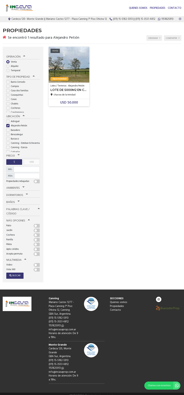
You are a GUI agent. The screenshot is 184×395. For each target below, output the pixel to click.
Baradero (14, 127)
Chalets (13, 101)
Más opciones (17, 217)
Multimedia (16, 256)
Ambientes (15, 185)
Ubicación (15, 113)
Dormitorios (17, 192)
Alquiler (13, 63)
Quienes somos (138, 8)
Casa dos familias (18, 87)
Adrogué (14, 118)
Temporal (14, 68)
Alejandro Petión (17, 123)
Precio (12, 153)
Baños (13, 199)
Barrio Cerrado (16, 79)
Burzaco (13, 136)
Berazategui (15, 131)
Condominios (16, 109)
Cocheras (14, 105)
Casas (12, 96)
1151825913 (56, 322)
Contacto (174, 8)
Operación (15, 54)
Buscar (14, 272)
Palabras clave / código (23, 208)
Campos (13, 83)
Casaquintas (15, 92)
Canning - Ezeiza (18, 144)
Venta (12, 59)
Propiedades (157, 8)
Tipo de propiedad (20, 74)
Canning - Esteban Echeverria (23, 140)
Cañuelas (14, 149)
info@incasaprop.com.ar (62, 326)
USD (32, 159)
